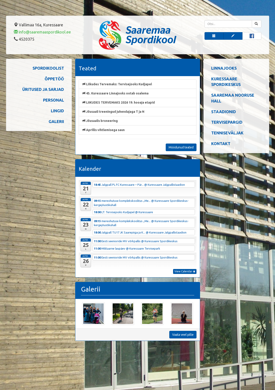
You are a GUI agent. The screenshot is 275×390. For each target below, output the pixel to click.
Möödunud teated (181, 147)
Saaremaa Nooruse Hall (232, 98)
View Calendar (184, 271)
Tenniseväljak (227, 133)
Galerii (56, 121)
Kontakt (220, 143)
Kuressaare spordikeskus (226, 82)
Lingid (57, 110)
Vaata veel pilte (183, 334)
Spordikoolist (48, 68)
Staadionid (223, 111)
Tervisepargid (226, 122)
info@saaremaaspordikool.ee (42, 32)
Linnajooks (224, 68)
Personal (53, 100)
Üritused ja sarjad (43, 89)
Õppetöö (54, 79)
